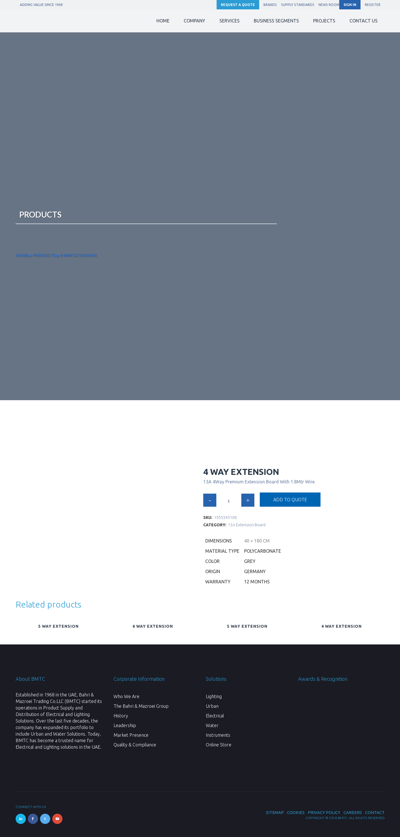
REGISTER (372, 5)
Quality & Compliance (135, 744)
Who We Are (126, 696)
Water (212, 725)
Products (44, 255)
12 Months (257, 581)
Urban (212, 706)
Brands (270, 5)
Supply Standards (297, 5)
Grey (250, 561)
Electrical (215, 715)
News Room (329, 5)
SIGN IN (350, 5)
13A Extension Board (246, 525)
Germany (255, 571)
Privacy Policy (324, 812)
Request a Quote (238, 5)
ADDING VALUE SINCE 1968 (41, 5)
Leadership (125, 725)
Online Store (218, 744)
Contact (375, 812)
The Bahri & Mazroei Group (141, 706)
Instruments (218, 735)
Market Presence (131, 735)
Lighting (214, 696)
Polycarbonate (262, 551)
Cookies (296, 812)
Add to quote (290, 499)
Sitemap (275, 812)
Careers (353, 812)
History (121, 715)
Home (22, 255)
